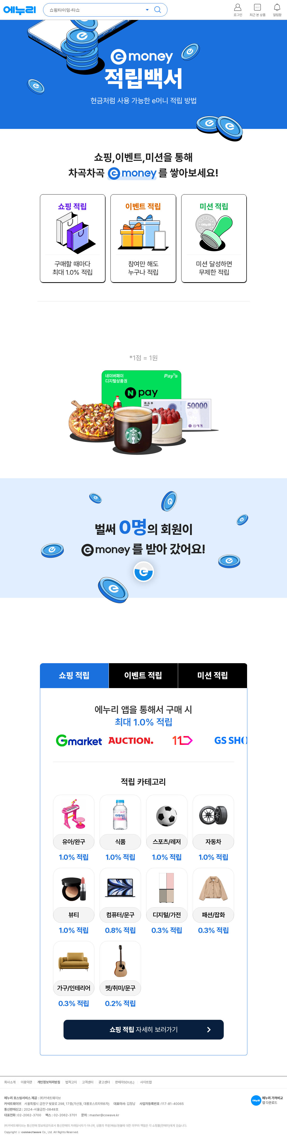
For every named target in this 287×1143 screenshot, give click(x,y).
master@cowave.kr (104, 1115)
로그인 (238, 15)
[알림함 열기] (277, 8)
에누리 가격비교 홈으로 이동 (19, 10)
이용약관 (26, 1082)
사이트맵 (146, 1082)
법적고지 (71, 1082)
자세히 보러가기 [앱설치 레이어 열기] (144, 1030)
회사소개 (10, 1082)
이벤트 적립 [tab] (143, 676)
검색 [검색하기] (157, 9)
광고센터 (104, 1082)
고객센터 (87, 1082)
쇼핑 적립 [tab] (74, 676)
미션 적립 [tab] (212, 676)
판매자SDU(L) (125, 1082)
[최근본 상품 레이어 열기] (257, 8)
